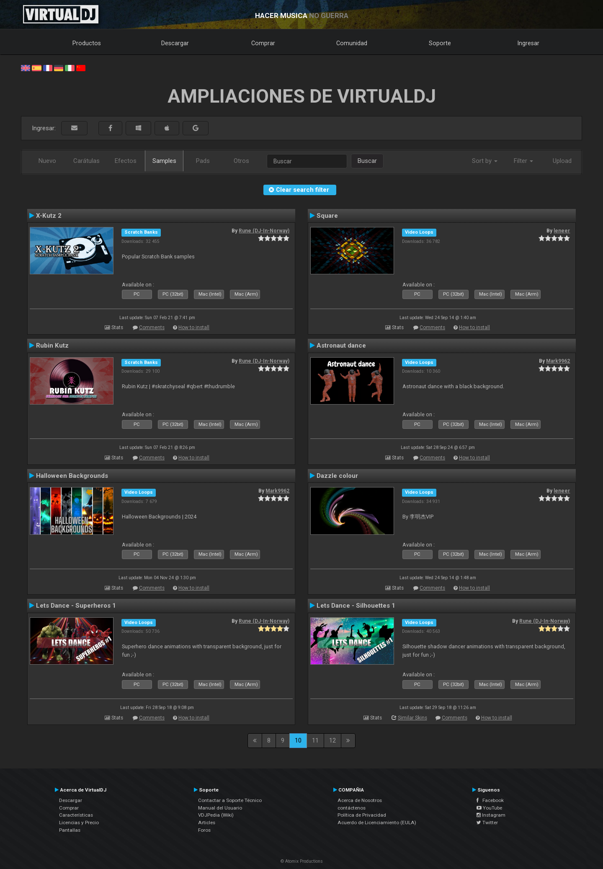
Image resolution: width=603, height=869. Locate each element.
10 (298, 740)
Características (76, 815)
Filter (523, 161)
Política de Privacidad (362, 815)
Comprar (263, 43)
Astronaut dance (341, 345)
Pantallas (69, 830)
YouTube (489, 808)
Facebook (490, 800)
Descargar (175, 43)
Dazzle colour (337, 476)
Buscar (367, 161)
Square (327, 215)
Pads (203, 161)
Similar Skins (412, 718)
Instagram (491, 815)
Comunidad (351, 43)
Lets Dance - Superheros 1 (76, 605)
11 (315, 740)
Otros (241, 161)
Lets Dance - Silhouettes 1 (356, 605)
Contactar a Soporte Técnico (230, 800)
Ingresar (528, 43)
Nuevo (47, 161)
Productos (86, 43)
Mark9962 (558, 361)
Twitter (487, 822)
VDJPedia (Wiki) (216, 815)
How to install (193, 327)
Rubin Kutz (52, 345)
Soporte (440, 43)
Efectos (126, 161)
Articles (206, 822)
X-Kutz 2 (49, 215)
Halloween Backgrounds (72, 476)
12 (332, 740)
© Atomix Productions (302, 861)
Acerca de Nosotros (360, 800)
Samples (164, 161)
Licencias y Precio (79, 822)
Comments (152, 327)
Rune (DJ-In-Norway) (264, 231)
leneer (562, 231)
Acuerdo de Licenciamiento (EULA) (377, 822)
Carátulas (86, 161)
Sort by (484, 161)
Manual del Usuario (220, 808)
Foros (204, 830)
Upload (562, 161)
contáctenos (352, 808)
